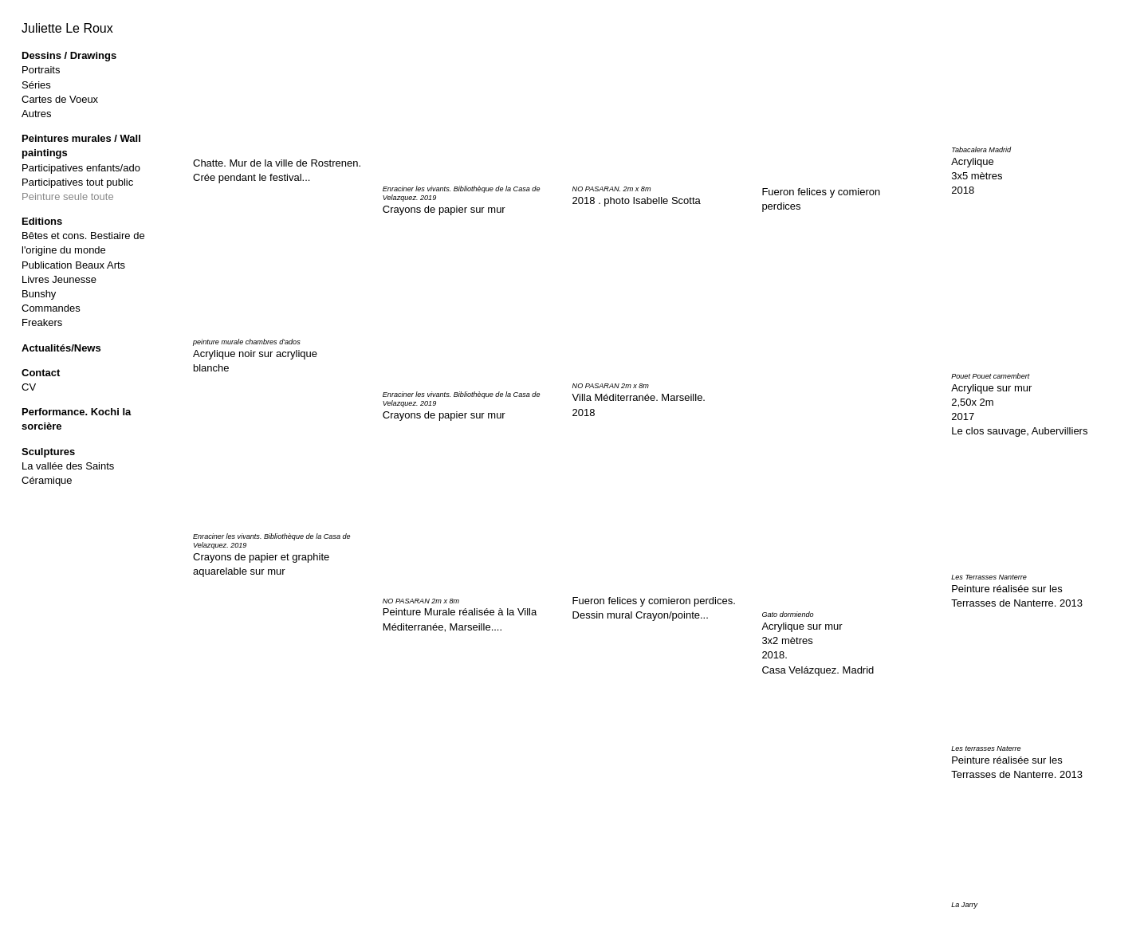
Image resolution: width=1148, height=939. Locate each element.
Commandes (51, 308)
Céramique (47, 480)
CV (29, 387)
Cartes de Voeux (60, 99)
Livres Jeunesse (59, 279)
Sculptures (48, 452)
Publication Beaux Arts (73, 265)
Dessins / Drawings (69, 55)
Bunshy (39, 294)
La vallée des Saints (68, 466)
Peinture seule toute (68, 196)
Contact (41, 373)
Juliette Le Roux (67, 28)
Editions (42, 221)
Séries (36, 85)
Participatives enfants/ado (81, 168)
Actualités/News (61, 348)
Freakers (42, 322)
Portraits (41, 70)
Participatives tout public (77, 182)
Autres (37, 114)
